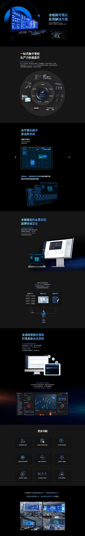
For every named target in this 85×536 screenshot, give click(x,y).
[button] (15, 157)
